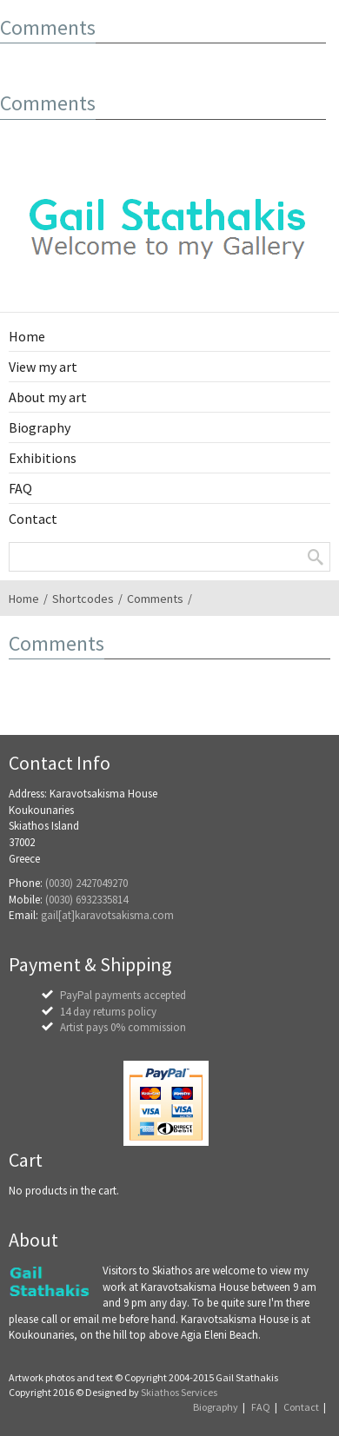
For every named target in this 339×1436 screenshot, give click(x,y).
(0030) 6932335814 (86, 899)
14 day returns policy (108, 1011)
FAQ (260, 1406)
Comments (155, 598)
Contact (301, 1406)
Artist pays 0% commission (123, 1027)
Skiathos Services (179, 1392)
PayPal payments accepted (123, 995)
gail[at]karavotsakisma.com (107, 915)
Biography (215, 1406)
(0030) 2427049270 (86, 883)
